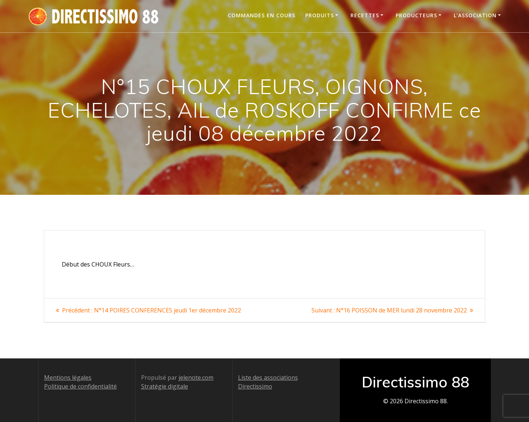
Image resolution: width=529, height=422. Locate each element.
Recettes (364, 15)
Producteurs (416, 15)
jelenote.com (196, 377)
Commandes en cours (261, 15)
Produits (319, 15)
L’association (475, 15)
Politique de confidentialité (80, 386)
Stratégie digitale (164, 386)
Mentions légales (67, 377)
